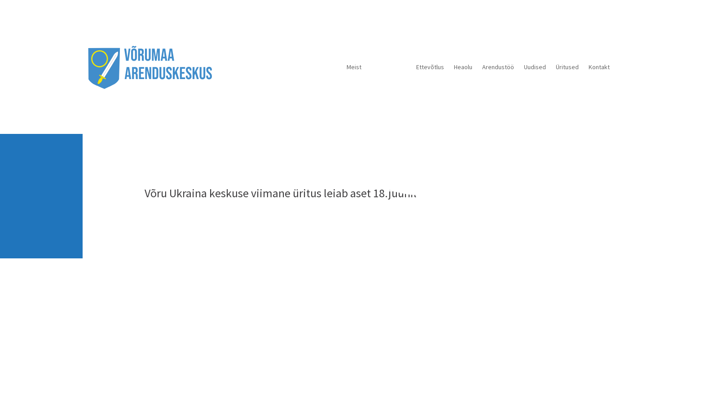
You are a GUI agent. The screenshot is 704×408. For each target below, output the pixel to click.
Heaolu (463, 67)
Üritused (567, 67)
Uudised (535, 67)
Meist (354, 67)
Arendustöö (498, 67)
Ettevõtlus (430, 67)
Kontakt (599, 67)
